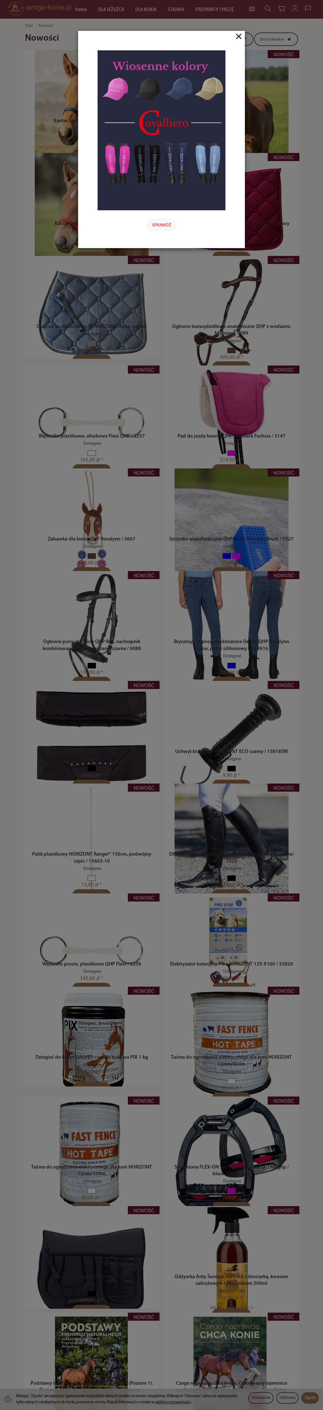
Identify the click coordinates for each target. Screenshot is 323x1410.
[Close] (238, 36)
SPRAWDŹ (161, 225)
